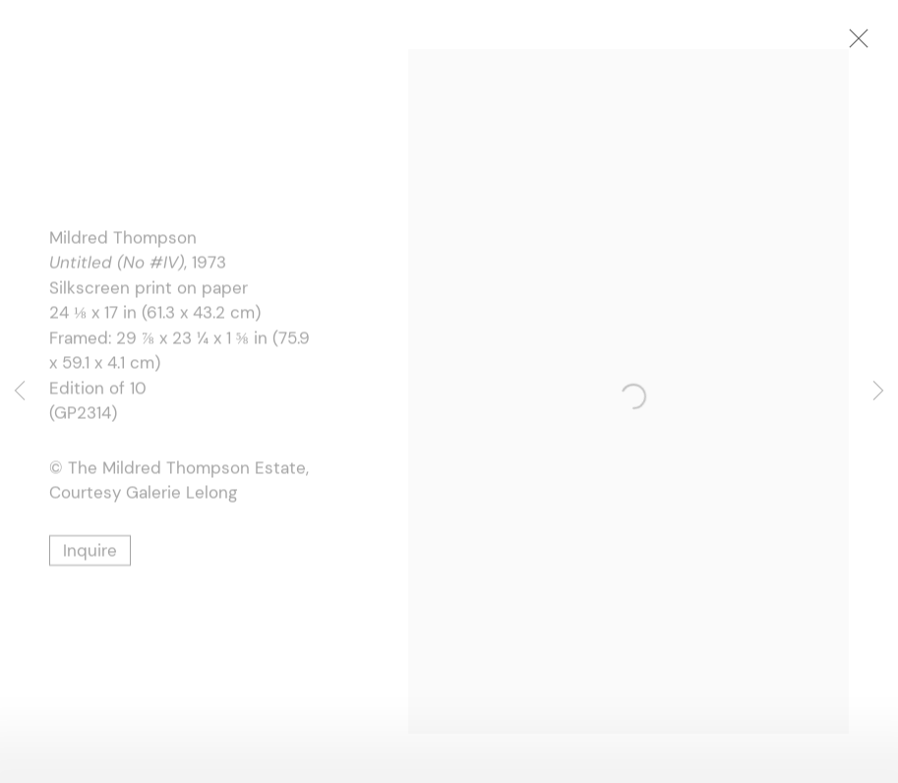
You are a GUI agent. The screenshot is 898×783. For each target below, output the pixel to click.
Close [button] (860, 44)
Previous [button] (19, 391)
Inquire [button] (90, 552)
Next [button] (878, 391)
